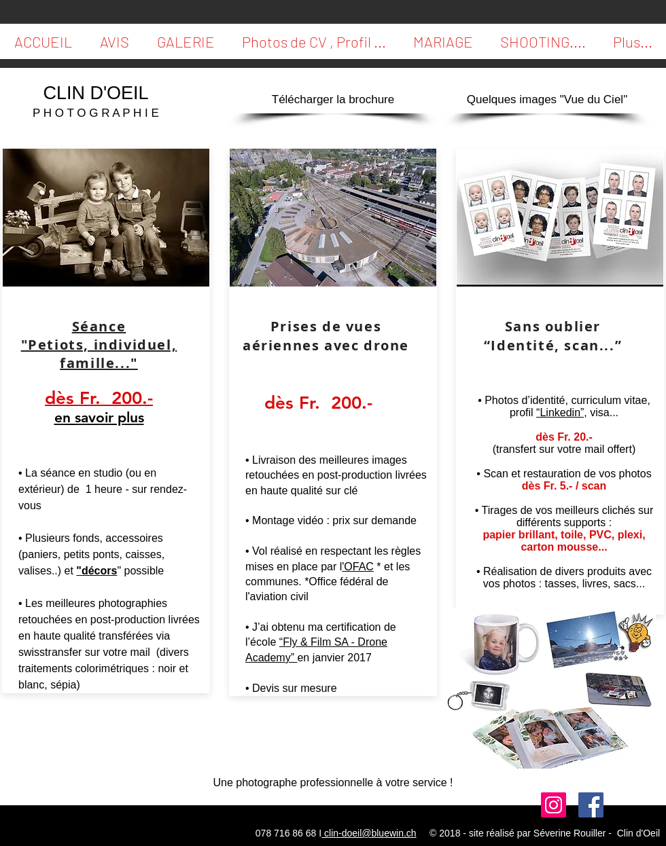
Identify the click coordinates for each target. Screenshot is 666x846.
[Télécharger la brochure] (333, 99)
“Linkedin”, (561, 412)
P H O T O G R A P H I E (96, 113)
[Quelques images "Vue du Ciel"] (547, 99)
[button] (114, 46)
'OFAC (358, 566)
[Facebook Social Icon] (590, 804)
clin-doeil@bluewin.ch (369, 833)
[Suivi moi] (553, 804)
